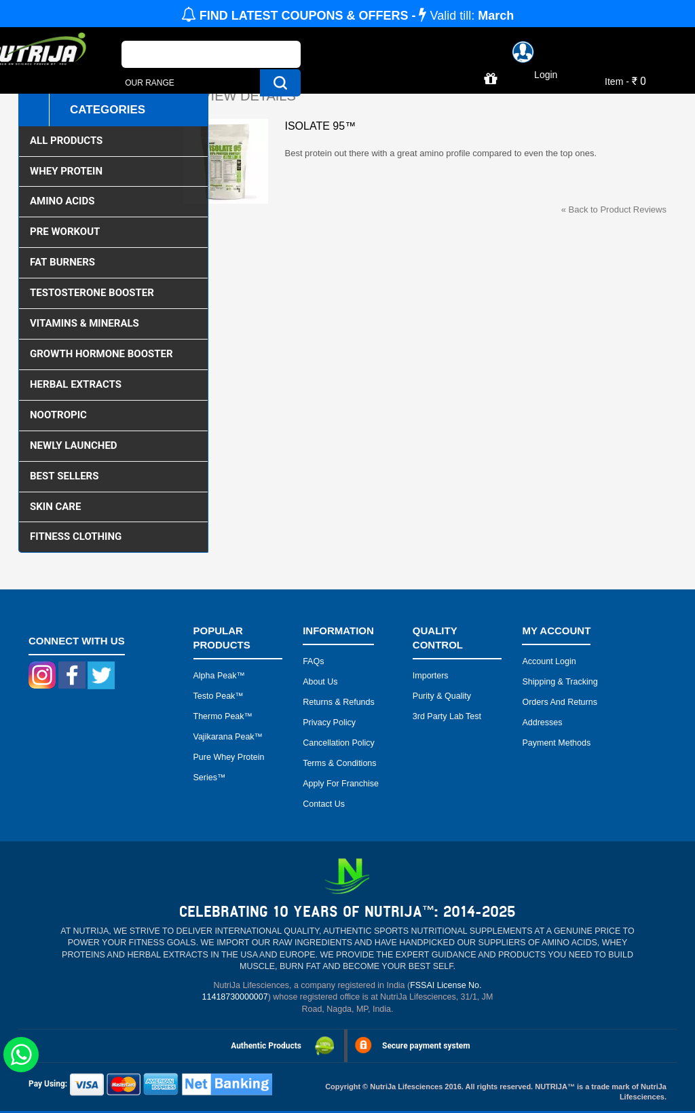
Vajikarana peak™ (228, 737)
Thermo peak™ (223, 716)
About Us (320, 682)
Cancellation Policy (339, 743)
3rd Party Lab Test (447, 716)
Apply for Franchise (341, 783)
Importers (431, 675)
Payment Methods (556, 743)
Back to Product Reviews (613, 209)
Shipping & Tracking (559, 682)
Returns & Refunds (339, 702)
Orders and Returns (559, 702)
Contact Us (324, 804)
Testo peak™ (218, 696)
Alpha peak (215, 675)
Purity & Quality (442, 696)
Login (545, 74)
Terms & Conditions (339, 763)
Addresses (542, 722)
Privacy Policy (329, 722)
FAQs (313, 661)
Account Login (549, 661)
